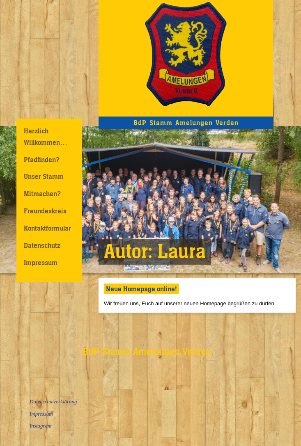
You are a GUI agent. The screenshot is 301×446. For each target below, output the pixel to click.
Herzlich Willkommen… (45, 136)
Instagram (40, 426)
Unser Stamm (44, 176)
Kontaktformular (47, 228)
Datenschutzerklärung (53, 401)
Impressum (40, 262)
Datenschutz (42, 245)
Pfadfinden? (42, 160)
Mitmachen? (42, 194)
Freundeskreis (45, 211)
